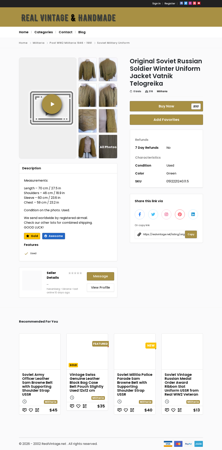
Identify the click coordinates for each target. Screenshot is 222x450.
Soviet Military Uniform (113, 43)
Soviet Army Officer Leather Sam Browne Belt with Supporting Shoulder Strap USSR (37, 384)
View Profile (100, 287)
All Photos (108, 147)
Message (100, 276)
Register (170, 3)
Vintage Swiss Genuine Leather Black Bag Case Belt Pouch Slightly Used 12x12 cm (86, 382)
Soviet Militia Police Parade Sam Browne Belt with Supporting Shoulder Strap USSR (134, 384)
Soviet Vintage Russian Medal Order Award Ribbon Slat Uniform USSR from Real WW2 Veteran (182, 384)
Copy (191, 234)
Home (23, 43)
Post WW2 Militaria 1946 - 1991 (71, 43)
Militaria (39, 43)
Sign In (156, 3)
